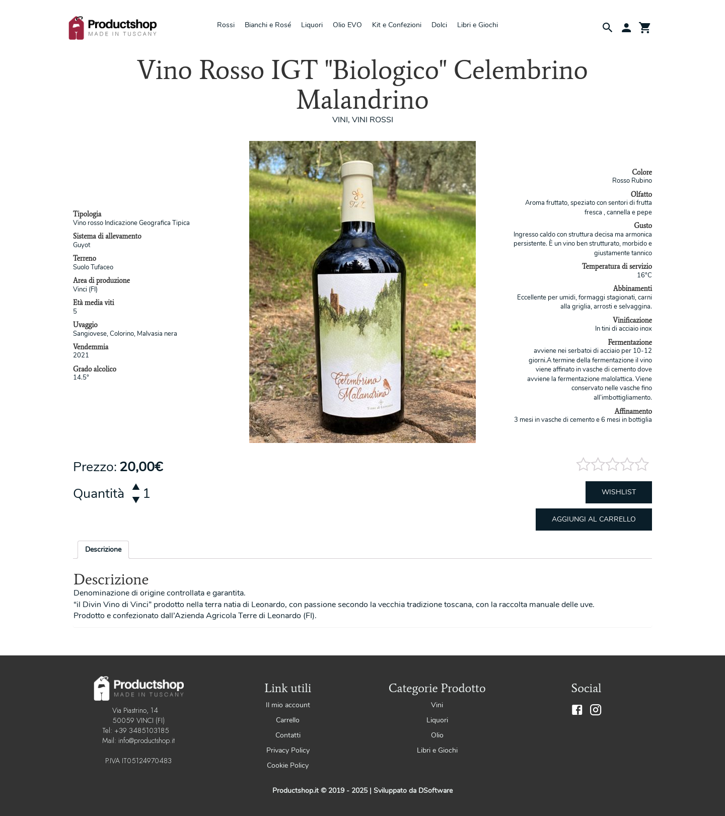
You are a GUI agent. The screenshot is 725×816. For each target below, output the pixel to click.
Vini (437, 705)
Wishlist (619, 492)
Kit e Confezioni (396, 25)
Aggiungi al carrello (594, 519)
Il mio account (288, 705)
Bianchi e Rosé (268, 25)
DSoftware (435, 790)
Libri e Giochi (477, 25)
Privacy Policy (288, 750)
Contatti (288, 735)
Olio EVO (347, 25)
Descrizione (103, 549)
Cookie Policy (288, 765)
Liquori (312, 25)
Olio (437, 735)
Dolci (439, 25)
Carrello (288, 720)
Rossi (226, 25)
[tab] (103, 550)
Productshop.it (296, 790)
